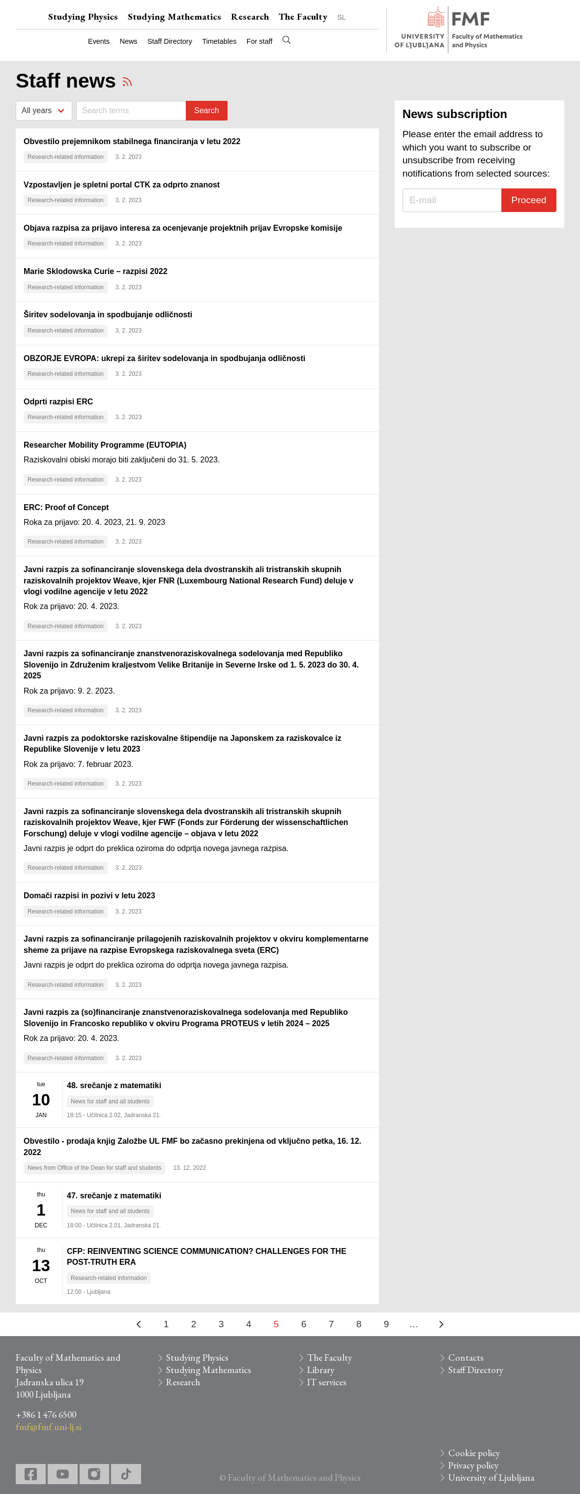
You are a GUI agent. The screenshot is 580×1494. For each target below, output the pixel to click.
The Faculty (303, 16)
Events (99, 41)
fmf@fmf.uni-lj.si (48, 1427)
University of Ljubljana (491, 1477)
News (129, 41)
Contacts (466, 1357)
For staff (260, 41)
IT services (327, 1382)
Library (320, 1370)
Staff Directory (169, 41)
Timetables (219, 41)
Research (250, 16)
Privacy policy (473, 1465)
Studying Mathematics (174, 16)
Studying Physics (83, 16)
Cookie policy (474, 1453)
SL (341, 17)
